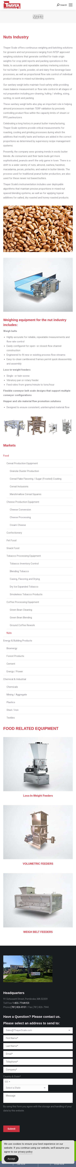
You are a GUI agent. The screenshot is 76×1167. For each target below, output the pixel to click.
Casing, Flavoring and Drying (25, 579)
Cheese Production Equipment (23, 501)
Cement (11, 663)
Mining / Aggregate (17, 694)
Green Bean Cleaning (21, 609)
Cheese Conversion (20, 509)
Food (6, 455)
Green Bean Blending (21, 617)
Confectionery (14, 532)
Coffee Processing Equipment (23, 602)
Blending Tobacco (19, 571)
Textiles (11, 717)
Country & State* (12, 1076)
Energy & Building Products (17, 640)
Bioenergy (12, 648)
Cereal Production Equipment (22, 463)
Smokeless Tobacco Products (26, 594)
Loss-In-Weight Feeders (38, 795)
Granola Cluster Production (24, 471)
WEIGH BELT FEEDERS (38, 932)
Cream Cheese (18, 525)
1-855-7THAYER (20, 1003)
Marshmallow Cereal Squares (25, 494)
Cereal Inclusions (19, 486)
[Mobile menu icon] (70, 5)
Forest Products (15, 656)
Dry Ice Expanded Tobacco (24, 586)
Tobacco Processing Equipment (24, 555)
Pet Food (11, 540)
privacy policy (25, 1151)
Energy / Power (15, 671)
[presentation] (28, 1119)
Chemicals (12, 686)
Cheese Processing (20, 517)
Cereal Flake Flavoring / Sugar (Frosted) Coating (35, 478)
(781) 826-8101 (18, 1007)
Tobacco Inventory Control (24, 563)
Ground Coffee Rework (22, 625)
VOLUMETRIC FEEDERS (38, 863)
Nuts (9, 632)
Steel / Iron (13, 710)
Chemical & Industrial (14, 679)
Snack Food (13, 548)
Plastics (11, 702)
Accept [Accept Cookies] (11, 1158)
